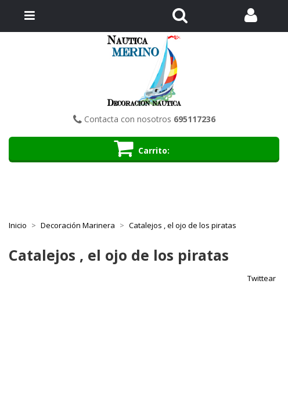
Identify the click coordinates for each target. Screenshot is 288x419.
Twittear (261, 278)
